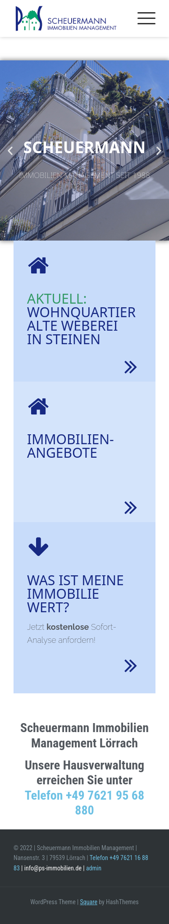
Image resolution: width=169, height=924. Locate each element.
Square (88, 902)
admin (93, 868)
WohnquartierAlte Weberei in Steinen (81, 318)
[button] (10, 150)
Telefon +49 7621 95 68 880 (84, 803)
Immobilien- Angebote (70, 446)
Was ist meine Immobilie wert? (75, 593)
